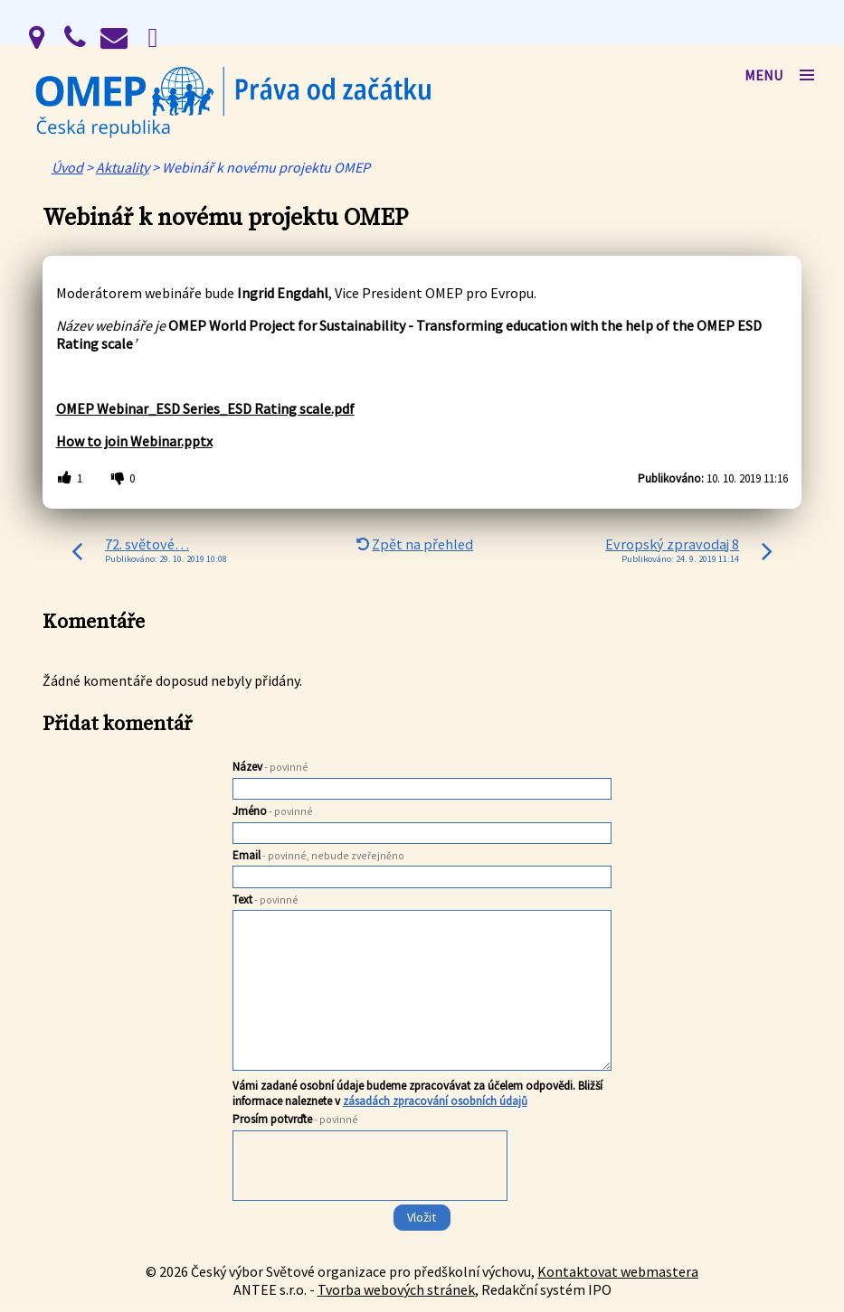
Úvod (67, 167)
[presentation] (368, 1202)
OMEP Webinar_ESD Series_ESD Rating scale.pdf (205, 408)
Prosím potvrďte (295, 1119)
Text (265, 899)
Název (270, 766)
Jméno (272, 811)
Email (318, 855)
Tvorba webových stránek (396, 1289)
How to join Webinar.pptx (134, 441)
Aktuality (122, 167)
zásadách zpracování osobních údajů (435, 1101)
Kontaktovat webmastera (617, 1271)
